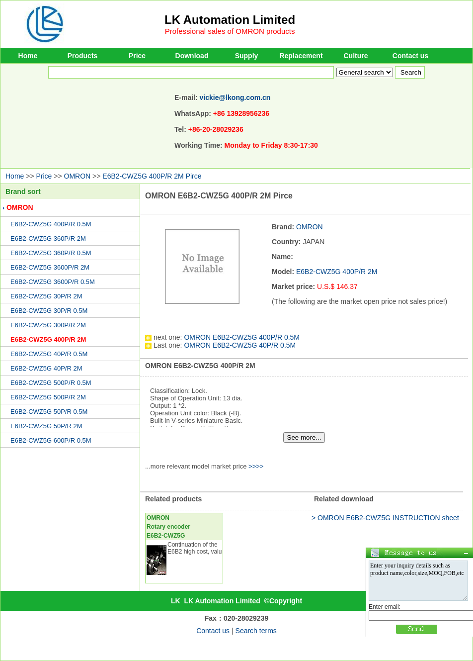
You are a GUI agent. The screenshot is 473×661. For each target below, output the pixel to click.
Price (137, 56)
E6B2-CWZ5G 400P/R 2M (48, 339)
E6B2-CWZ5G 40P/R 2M (46, 368)
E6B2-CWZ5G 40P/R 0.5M (48, 354)
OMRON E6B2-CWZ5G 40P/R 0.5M (240, 345)
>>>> (255, 466)
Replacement (300, 56)
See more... (304, 437)
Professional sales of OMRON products (230, 31)
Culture (356, 56)
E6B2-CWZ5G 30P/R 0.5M (48, 310)
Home (28, 56)
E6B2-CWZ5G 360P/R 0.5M (50, 253)
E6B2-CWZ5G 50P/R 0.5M (48, 411)
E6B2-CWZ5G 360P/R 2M (48, 238)
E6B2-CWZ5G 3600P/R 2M (49, 267)
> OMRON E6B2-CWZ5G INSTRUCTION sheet (385, 518)
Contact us (410, 56)
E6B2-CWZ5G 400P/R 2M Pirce (151, 176)
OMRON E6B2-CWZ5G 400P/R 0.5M (242, 337)
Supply (246, 56)
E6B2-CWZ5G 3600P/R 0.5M (52, 281)
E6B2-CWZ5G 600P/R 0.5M (50, 440)
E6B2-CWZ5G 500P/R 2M (48, 397)
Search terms (256, 631)
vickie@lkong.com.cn (235, 97)
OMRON (77, 176)
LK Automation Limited (229, 19)
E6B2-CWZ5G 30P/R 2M (46, 296)
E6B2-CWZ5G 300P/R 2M (48, 325)
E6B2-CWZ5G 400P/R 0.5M (50, 224)
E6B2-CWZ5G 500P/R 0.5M (50, 382)
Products (83, 56)
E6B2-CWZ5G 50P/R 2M (46, 426)
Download (192, 56)
